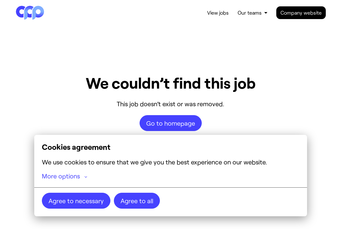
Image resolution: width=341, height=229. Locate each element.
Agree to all (137, 201)
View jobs (218, 13)
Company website (301, 13)
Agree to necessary (76, 201)
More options (64, 176)
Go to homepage (170, 123)
